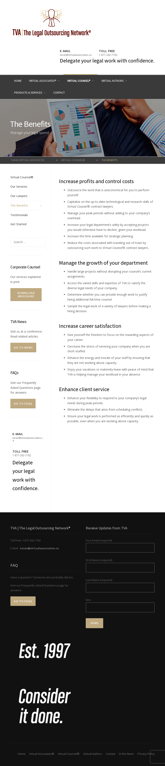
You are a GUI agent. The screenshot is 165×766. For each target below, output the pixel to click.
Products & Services (28, 92)
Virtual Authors (112, 81)
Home (17, 81)
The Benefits (19, 205)
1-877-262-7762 (108, 55)
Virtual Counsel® (78, 81)
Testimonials (19, 215)
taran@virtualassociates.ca (76, 55)
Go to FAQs (23, 403)
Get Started (18, 224)
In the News (126, 754)
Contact (59, 92)
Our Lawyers (18, 196)
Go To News (23, 347)
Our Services (18, 186)
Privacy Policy (146, 754)
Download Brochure (26, 294)
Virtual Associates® (42, 81)
